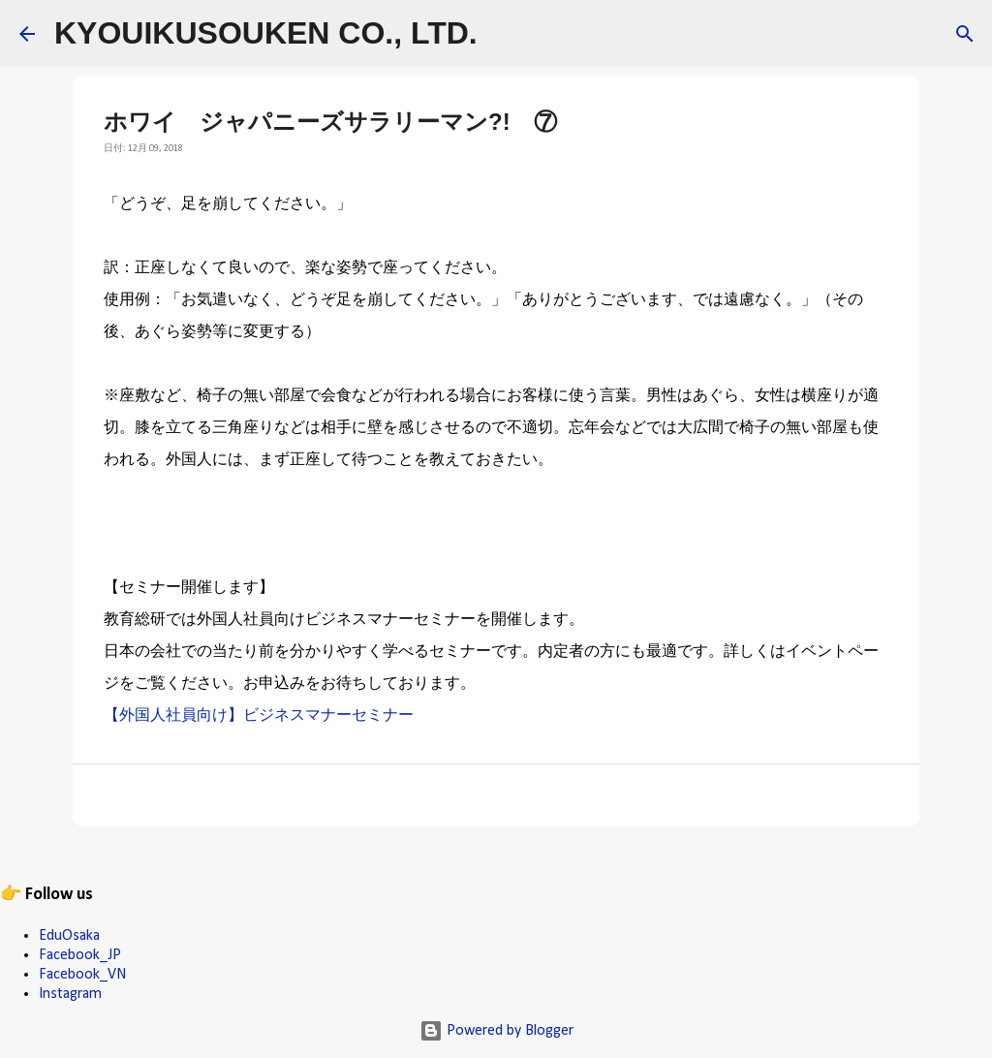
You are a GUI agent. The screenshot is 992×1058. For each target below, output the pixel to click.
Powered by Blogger (496, 1031)
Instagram (70, 994)
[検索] (504, 34)
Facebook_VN (82, 974)
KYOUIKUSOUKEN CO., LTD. (266, 33)
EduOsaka (69, 936)
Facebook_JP (80, 955)
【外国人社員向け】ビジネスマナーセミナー (259, 716)
